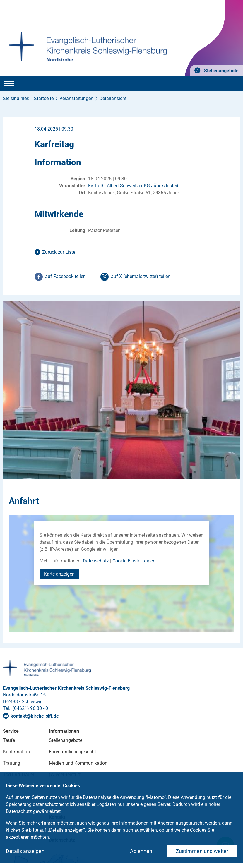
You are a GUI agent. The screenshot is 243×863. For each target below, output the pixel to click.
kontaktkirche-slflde (35, 716)
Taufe (9, 740)
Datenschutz (96, 561)
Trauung (11, 763)
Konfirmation (16, 751)
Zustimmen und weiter (202, 851)
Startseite (44, 98)
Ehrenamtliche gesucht (72, 751)
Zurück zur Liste (58, 252)
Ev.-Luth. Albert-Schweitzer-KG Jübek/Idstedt (134, 185)
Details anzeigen (25, 851)
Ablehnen (141, 851)
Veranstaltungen (76, 98)
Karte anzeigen (59, 574)
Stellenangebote (221, 70)
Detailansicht (112, 98)
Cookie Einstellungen (133, 561)
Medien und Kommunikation (78, 763)
